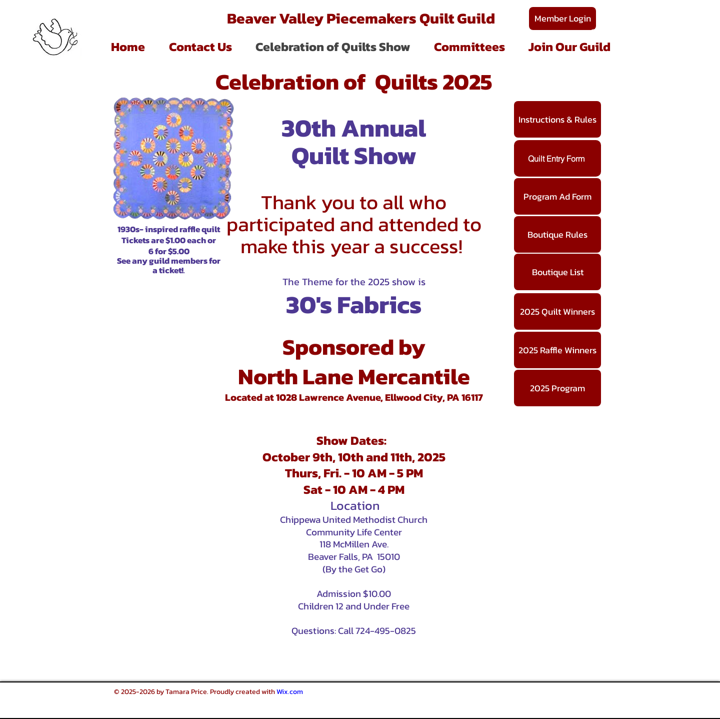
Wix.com (289, 691)
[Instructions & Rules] (557, 119)
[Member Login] (562, 18)
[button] (469, 47)
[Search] (594, 33)
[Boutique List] (557, 272)
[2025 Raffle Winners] (557, 350)
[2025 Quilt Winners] (557, 311)
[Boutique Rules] (557, 234)
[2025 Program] (557, 388)
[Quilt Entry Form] (557, 158)
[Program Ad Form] (557, 196)
